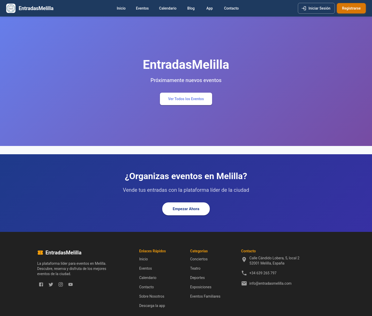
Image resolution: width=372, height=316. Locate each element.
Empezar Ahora (186, 208)
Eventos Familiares (205, 296)
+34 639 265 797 (262, 273)
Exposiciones (200, 287)
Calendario (168, 8)
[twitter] (51, 284)
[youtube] (70, 284)
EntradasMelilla (36, 8)
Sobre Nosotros (151, 296)
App (209, 8)
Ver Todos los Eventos (186, 99)
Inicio (121, 8)
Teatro (195, 268)
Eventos (142, 8)
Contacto (231, 8)
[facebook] (41, 284)
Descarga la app (152, 306)
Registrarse (351, 8)
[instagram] (61, 284)
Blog (191, 8)
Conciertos (199, 259)
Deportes (197, 278)
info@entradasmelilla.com (270, 283)
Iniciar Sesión (316, 8)
